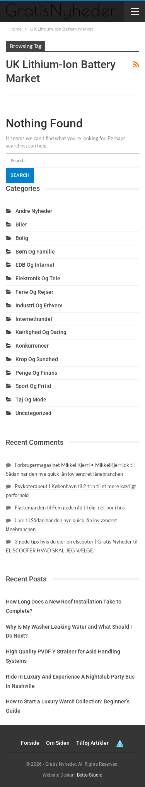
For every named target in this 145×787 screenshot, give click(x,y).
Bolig (21, 238)
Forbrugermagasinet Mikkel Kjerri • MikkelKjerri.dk (72, 465)
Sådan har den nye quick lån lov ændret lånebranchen (64, 474)
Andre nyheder (33, 211)
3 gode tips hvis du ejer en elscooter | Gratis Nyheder (73, 541)
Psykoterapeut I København (46, 486)
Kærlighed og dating (41, 332)
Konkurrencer (32, 346)
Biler (21, 224)
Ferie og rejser (34, 292)
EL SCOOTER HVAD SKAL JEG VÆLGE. (50, 550)
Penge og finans (36, 373)
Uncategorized (33, 413)
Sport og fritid (33, 386)
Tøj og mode (30, 399)
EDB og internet (35, 265)
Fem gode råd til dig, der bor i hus (88, 507)
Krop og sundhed (36, 359)
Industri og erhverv (38, 305)
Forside (30, 743)
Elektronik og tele (37, 278)
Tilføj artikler (92, 743)
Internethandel (33, 319)
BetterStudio (89, 775)
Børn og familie (35, 252)
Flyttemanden (30, 507)
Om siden (58, 743)
